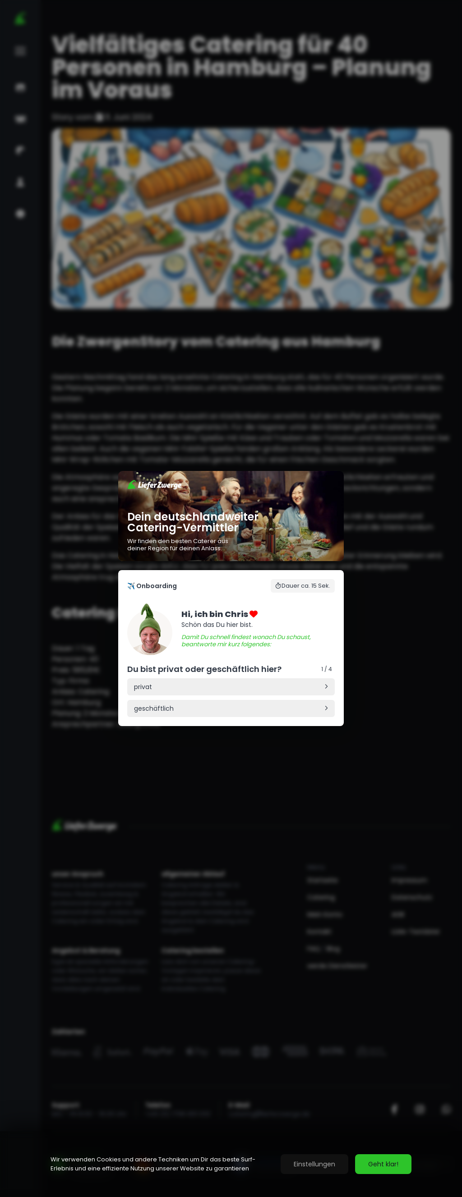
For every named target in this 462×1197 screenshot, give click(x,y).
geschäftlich (154, 708)
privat (143, 686)
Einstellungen (314, 1164)
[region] (231, 1164)
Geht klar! (383, 1164)
